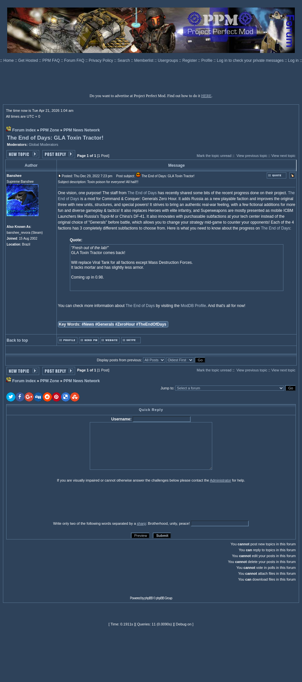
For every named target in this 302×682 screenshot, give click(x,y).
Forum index (24, 130)
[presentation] (56, 501)
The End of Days (142, 193)
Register (190, 60)
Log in (293, 60)
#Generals (104, 324)
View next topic (283, 156)
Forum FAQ (74, 60)
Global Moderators (43, 144)
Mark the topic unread (214, 156)
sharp (141, 523)
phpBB (149, 598)
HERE (206, 96)
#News (88, 324)
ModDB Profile (193, 305)
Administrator (220, 480)
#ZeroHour (125, 324)
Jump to (167, 388)
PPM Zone (49, 130)
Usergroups (168, 60)
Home (9, 60)
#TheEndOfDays (151, 324)
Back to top (17, 340)
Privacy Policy (101, 60)
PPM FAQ (51, 60)
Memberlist (144, 60)
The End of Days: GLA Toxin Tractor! (55, 138)
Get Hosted (28, 60)
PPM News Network (81, 130)
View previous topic (251, 156)
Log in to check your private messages (251, 60)
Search (124, 60)
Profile (207, 60)
